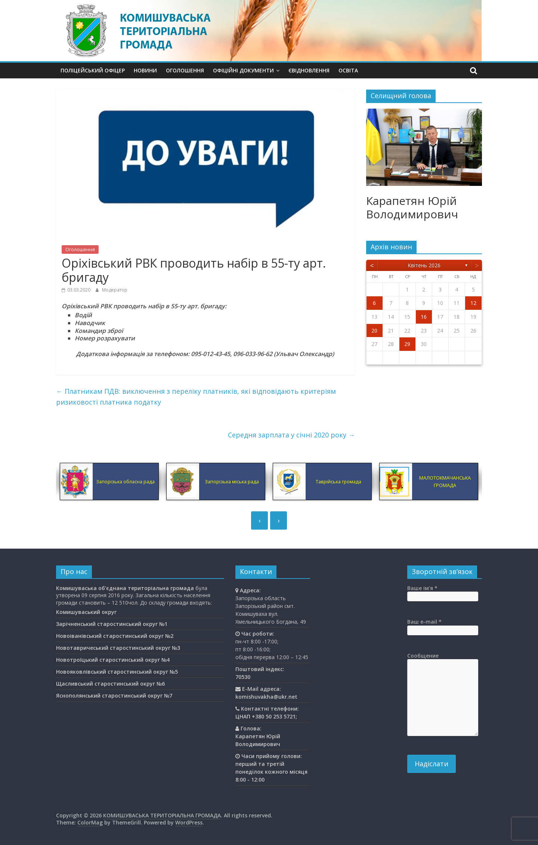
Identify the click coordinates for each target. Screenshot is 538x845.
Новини (145, 70)
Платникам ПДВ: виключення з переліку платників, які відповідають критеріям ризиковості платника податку (196, 396)
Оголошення (185, 70)
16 (424, 316)
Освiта (348, 70)
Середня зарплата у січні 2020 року (291, 434)
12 (473, 302)
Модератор (114, 290)
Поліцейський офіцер (93, 70)
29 (407, 343)
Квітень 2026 (424, 265)
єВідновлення (309, 70)
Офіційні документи (243, 70)
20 (374, 330)
